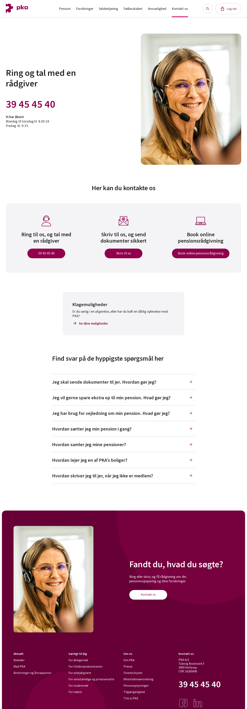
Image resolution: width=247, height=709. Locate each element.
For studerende (78, 685)
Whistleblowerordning (138, 679)
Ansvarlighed (157, 8)
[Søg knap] (207, 9)
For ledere (75, 692)
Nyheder (19, 660)
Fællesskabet (133, 8)
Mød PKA (19, 666)
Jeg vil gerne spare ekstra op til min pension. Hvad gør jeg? (123, 397)
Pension (65, 8)
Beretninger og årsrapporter (33, 673)
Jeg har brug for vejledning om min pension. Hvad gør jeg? (123, 413)
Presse (128, 666)
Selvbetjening (108, 8)
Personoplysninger (136, 685)
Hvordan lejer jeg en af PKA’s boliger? (123, 460)
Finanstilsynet (133, 673)
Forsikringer (84, 8)
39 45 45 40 (30, 104)
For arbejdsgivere (80, 673)
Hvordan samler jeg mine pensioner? (123, 444)
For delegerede (78, 660)
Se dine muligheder (90, 323)
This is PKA (131, 698)
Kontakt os (180, 8)
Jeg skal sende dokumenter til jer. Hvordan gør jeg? (123, 382)
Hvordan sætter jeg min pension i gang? (123, 429)
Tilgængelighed (134, 692)
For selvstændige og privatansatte (91, 679)
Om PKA (129, 660)
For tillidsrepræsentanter (86, 666)
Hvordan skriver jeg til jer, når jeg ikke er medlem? (123, 475)
